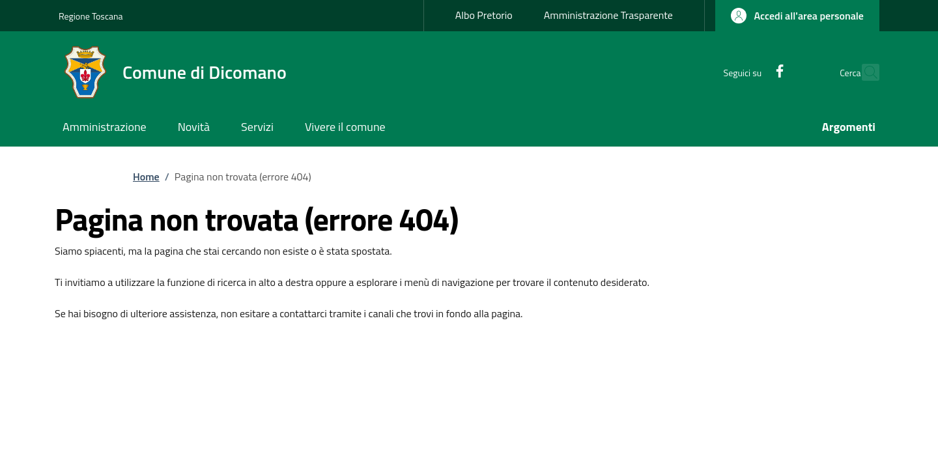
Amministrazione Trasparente (608, 15)
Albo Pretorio (484, 15)
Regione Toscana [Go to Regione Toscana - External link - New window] (91, 16)
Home (146, 176)
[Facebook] (752, 72)
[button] (797, 15)
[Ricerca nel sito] (863, 72)
